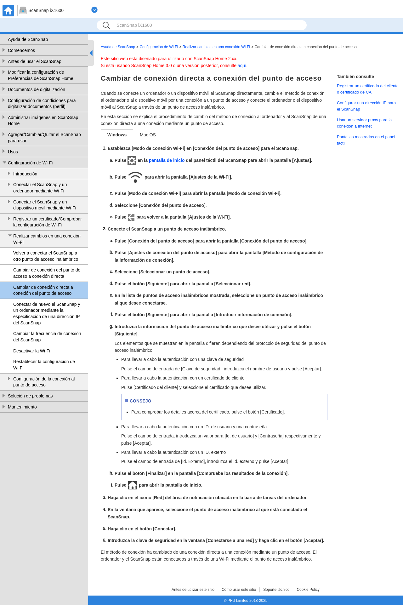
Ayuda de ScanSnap (28, 39)
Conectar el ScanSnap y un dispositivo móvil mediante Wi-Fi (44, 205)
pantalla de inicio (167, 160)
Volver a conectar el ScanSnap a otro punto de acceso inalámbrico (45, 256)
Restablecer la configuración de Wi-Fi (44, 364)
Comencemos (21, 50)
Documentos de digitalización (36, 89)
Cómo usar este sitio (239, 589)
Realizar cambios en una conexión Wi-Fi (47, 239)
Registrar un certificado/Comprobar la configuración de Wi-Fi (47, 222)
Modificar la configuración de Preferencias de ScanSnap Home (40, 75)
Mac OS (148, 134)
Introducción (25, 173)
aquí (242, 65)
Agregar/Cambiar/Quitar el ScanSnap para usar (44, 137)
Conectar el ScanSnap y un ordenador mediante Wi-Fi (40, 187)
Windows (117, 134)
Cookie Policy (308, 589)
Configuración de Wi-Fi (30, 162)
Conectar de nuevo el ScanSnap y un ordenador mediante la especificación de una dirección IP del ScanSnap (46, 313)
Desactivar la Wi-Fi (31, 350)
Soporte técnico (276, 589)
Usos (13, 151)
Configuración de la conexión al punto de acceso (44, 382)
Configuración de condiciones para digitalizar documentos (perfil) (42, 103)
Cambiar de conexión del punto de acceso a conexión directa (46, 273)
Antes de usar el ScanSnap (34, 61)
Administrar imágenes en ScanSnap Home (43, 120)
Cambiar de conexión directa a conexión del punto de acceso (43, 290)
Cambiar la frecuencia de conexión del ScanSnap (47, 336)
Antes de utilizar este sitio (193, 589)
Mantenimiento (22, 406)
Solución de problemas (30, 395)
